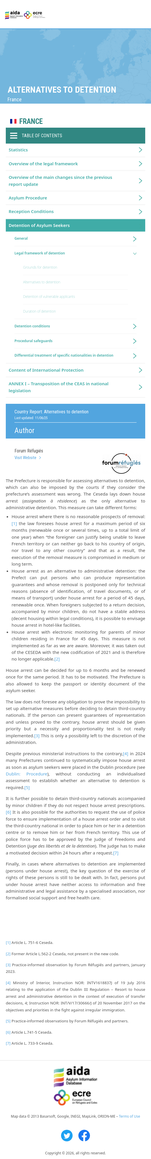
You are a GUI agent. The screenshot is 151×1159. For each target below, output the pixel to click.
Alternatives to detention (41, 282)
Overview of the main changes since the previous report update (60, 180)
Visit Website (25, 457)
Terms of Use (129, 1116)
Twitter (67, 1135)
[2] (57, 659)
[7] (115, 853)
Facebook (84, 1135)
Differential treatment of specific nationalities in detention (63, 355)
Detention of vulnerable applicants (49, 296)
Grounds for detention (40, 267)
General (21, 238)
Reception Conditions (31, 211)
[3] (36, 735)
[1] (14, 523)
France (31, 121)
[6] (8, 812)
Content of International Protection (46, 370)
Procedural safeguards (33, 340)
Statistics (18, 150)
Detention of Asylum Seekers (39, 225)
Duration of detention (39, 311)
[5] (27, 787)
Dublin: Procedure (26, 774)
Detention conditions (32, 326)
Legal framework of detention (39, 253)
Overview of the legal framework (43, 163)
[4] (125, 753)
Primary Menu (141, 14)
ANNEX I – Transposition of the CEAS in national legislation (58, 387)
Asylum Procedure (28, 198)
